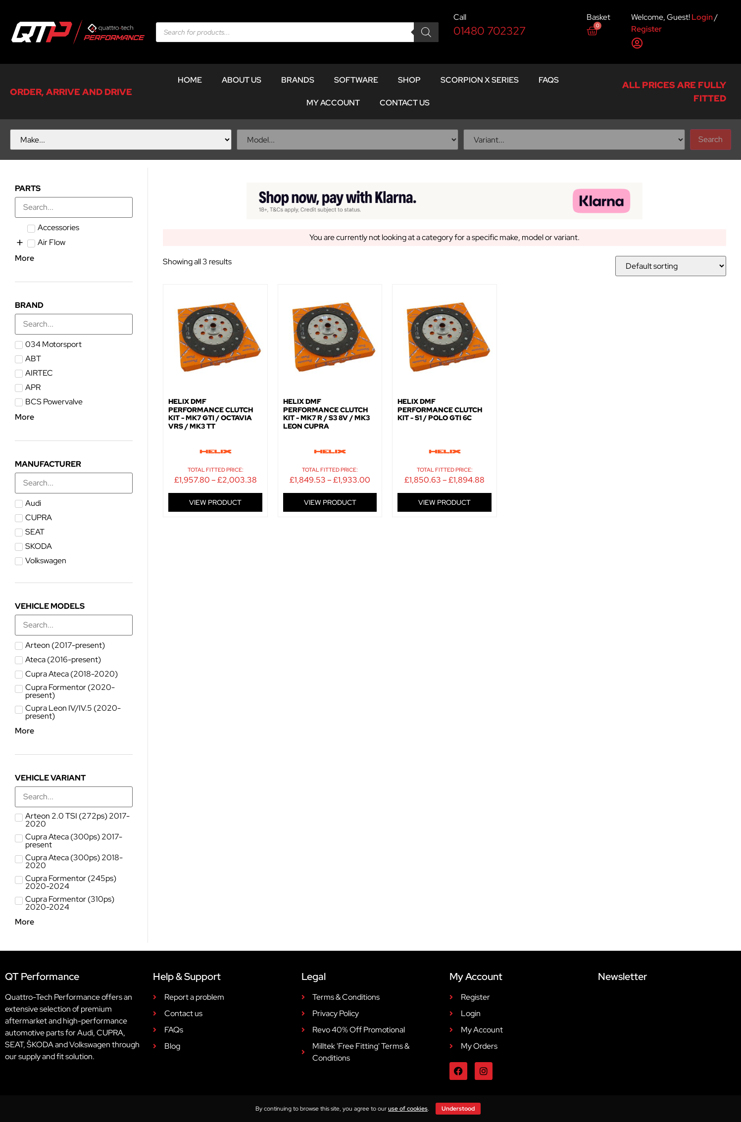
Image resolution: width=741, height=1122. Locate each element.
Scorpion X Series (480, 80)
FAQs (549, 80)
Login (702, 17)
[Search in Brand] (74, 324)
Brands (297, 80)
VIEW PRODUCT (215, 502)
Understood (458, 1109)
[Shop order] (670, 266)
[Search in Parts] (74, 207)
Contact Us (405, 103)
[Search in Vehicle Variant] (74, 796)
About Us (241, 80)
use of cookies (408, 1109)
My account (333, 103)
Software (356, 80)
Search (710, 139)
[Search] (426, 32)
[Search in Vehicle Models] (74, 625)
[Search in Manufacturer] (74, 483)
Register (646, 29)
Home (190, 80)
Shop (409, 80)
